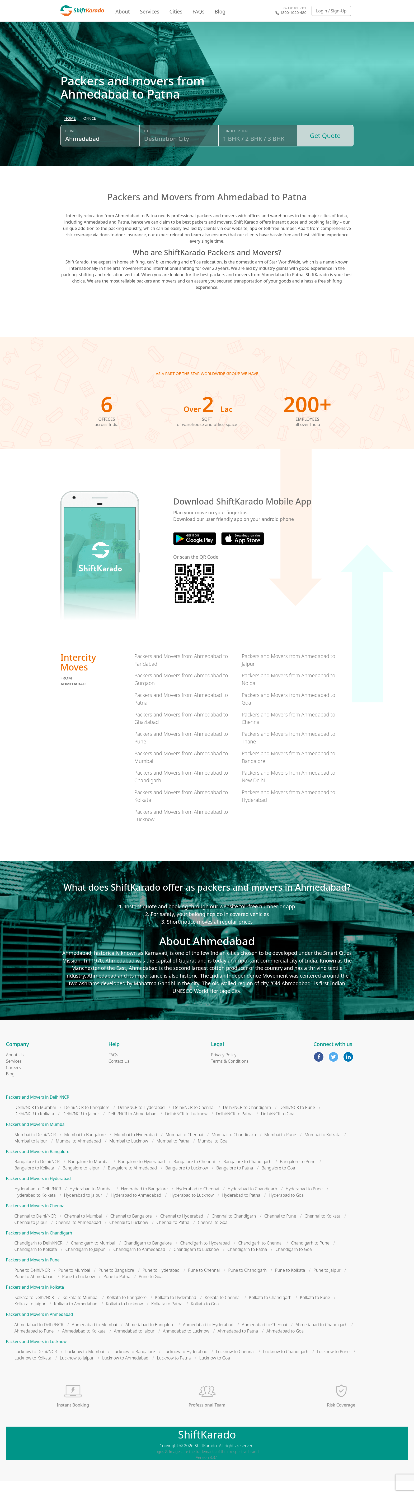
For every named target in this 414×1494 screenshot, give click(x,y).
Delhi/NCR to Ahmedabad (132, 1126)
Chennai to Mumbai (83, 1228)
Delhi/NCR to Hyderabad (141, 1120)
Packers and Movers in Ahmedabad (39, 1327)
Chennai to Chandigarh (234, 1228)
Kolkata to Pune (315, 1310)
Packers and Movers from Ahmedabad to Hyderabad (288, 808)
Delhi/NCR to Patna (234, 1126)
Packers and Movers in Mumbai (36, 1137)
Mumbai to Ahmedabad (78, 1153)
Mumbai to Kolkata (322, 1147)
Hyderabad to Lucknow (192, 1208)
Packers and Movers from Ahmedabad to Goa (288, 711)
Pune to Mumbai (74, 1283)
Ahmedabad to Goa (285, 1343)
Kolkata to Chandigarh (270, 1310)
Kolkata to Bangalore (127, 1310)
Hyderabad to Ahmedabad (136, 1208)
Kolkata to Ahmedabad (75, 1316)
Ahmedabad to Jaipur (134, 1343)
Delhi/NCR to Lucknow (186, 1126)
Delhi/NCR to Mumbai (35, 1120)
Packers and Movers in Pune (33, 1272)
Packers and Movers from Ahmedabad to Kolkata (181, 808)
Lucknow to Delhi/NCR (36, 1364)
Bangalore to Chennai (194, 1174)
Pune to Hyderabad (161, 1283)
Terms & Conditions (229, 1074)
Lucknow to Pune (333, 1364)
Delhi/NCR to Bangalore (86, 1120)
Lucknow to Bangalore (133, 1364)
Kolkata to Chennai (223, 1310)
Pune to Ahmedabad (34, 1289)
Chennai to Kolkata (322, 1228)
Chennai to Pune (280, 1228)
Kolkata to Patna (166, 1316)
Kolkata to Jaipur (30, 1316)
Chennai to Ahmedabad (78, 1235)
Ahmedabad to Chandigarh (321, 1337)
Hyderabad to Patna (241, 1208)
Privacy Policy (223, 1067)
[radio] (69, 133)
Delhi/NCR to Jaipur (81, 1126)
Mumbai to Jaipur (31, 1153)
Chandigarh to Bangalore (148, 1256)
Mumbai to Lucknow (128, 1153)
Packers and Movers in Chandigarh (39, 1245)
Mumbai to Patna (173, 1153)
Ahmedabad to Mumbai (94, 1337)
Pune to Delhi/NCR (32, 1283)
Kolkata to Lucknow (124, 1316)
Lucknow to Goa (214, 1370)
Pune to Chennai (204, 1283)
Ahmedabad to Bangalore (150, 1337)
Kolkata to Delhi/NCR (34, 1310)
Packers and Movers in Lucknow (36, 1354)
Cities (176, 11)
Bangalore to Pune (298, 1174)
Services (149, 11)
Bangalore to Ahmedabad (132, 1180)
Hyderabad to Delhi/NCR (38, 1201)
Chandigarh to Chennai (260, 1256)
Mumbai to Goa (212, 1153)
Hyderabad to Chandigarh (252, 1201)
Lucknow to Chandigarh (285, 1364)
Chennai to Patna (173, 1235)
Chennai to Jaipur (31, 1235)
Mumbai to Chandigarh (234, 1147)
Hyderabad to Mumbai (90, 1201)
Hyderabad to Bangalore (144, 1201)
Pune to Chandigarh (247, 1283)
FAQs (198, 11)
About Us (15, 1067)
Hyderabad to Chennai (197, 1201)
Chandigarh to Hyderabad (205, 1256)
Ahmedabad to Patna (238, 1343)
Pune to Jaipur (326, 1283)
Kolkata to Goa (205, 1316)
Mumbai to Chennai (184, 1147)
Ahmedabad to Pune (34, 1343)
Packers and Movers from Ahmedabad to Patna (181, 711)
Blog (220, 11)
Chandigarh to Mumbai (93, 1256)
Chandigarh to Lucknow (196, 1262)
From (69, 146)
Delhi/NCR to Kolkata (34, 1126)
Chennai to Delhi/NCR (35, 1228)
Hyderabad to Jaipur (83, 1208)
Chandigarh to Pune (310, 1256)
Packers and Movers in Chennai (35, 1218)
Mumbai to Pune (280, 1147)
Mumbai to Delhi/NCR (35, 1147)
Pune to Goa (151, 1289)
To (146, 146)
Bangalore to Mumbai (89, 1174)
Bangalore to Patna (234, 1180)
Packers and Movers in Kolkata (35, 1300)
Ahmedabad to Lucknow (186, 1343)
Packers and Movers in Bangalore (37, 1164)
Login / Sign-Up (331, 11)
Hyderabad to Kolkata (35, 1208)
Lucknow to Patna (174, 1370)
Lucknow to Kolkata (33, 1370)
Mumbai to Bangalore (85, 1147)
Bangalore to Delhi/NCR (37, 1174)
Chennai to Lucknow (128, 1235)
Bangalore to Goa (278, 1180)
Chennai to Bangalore (131, 1228)
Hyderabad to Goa (286, 1208)
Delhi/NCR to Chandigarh (247, 1120)
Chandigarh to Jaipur (85, 1262)
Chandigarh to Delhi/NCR (39, 1256)
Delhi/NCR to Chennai (194, 1120)
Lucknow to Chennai (235, 1364)
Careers (13, 1080)
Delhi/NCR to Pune (297, 1120)
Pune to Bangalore (116, 1283)
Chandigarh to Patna (247, 1262)
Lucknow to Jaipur (77, 1370)
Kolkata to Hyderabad (175, 1310)
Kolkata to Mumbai (80, 1310)
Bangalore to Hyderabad (141, 1174)
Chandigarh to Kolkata (36, 1262)
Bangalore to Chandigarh (247, 1174)
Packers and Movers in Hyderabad (38, 1191)
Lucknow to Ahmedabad (125, 1370)
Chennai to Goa (212, 1235)
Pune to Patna (116, 1289)
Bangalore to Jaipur (81, 1180)
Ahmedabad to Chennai (264, 1337)
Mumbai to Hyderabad (135, 1147)
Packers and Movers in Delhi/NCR (37, 1110)
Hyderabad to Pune (304, 1201)
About (122, 11)
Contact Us (119, 1074)
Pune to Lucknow (78, 1289)
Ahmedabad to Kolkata (84, 1343)
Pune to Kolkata (290, 1283)
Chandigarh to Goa (293, 1262)
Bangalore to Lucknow (186, 1180)
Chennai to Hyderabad (181, 1228)
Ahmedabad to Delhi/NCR (39, 1337)
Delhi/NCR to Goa (277, 1126)
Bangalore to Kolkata (34, 1180)
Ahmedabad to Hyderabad (208, 1337)
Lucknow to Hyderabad (185, 1364)
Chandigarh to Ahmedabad (139, 1262)
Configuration (235, 146)
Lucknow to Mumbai (84, 1364)
